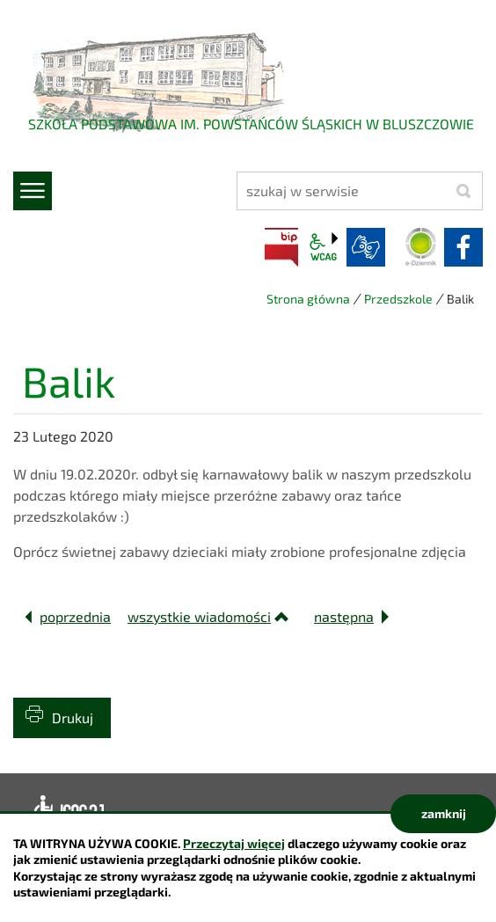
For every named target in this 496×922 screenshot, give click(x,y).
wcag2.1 (323, 247)
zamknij (443, 813)
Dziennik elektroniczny (421, 247)
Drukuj (72, 717)
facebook (463, 247)
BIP (281, 247)
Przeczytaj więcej (234, 843)
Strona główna (308, 298)
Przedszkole (398, 298)
